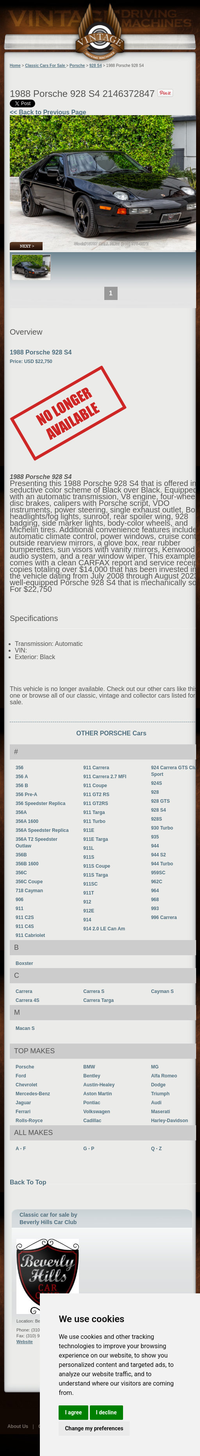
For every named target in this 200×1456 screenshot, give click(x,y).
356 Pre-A (26, 794)
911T (88, 893)
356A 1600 (27, 821)
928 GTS (160, 801)
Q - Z (156, 1148)
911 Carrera (96, 767)
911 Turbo (94, 821)
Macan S (25, 1028)
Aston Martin (97, 1093)
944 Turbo (162, 864)
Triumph (160, 1093)
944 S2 (158, 855)
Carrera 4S (27, 1000)
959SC (158, 872)
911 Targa (94, 812)
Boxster (24, 963)
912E (88, 911)
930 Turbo (162, 828)
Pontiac (91, 1102)
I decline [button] (106, 1412)
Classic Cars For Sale (45, 65)
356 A (22, 776)
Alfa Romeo (164, 1076)
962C (156, 881)
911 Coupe (95, 785)
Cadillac (92, 1120)
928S (156, 819)
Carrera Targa (98, 1000)
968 (155, 899)
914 (87, 920)
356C (21, 872)
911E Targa (95, 839)
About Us (17, 1426)
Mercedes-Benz (33, 1093)
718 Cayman (29, 890)
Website (24, 1341)
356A (21, 812)
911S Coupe (96, 866)
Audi (156, 1102)
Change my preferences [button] (94, 1428)
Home (15, 65)
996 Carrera (164, 917)
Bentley (91, 1076)
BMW (89, 1067)
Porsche (25, 1067)
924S (156, 783)
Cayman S (162, 991)
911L (88, 848)
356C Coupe (29, 881)
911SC (90, 884)
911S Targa (95, 875)
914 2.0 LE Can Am (104, 928)
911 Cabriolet (30, 935)
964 (155, 890)
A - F (21, 1148)
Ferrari (23, 1111)
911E (88, 830)
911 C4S (25, 926)
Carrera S (93, 991)
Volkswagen (96, 1111)
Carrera (24, 991)
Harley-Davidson (169, 1120)
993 (155, 908)
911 (19, 908)
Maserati (160, 1111)
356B (21, 855)
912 (87, 902)
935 (155, 837)
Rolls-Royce (29, 1120)
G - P (88, 1148)
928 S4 (158, 810)
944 (155, 846)
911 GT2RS (95, 803)
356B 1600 (27, 864)
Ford (21, 1076)
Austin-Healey (98, 1085)
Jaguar (23, 1102)
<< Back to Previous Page (48, 112)
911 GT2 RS (96, 794)
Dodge (158, 1085)
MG (155, 1067)
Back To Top (28, 1182)
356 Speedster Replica (40, 803)
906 (19, 899)
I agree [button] (73, 1412)
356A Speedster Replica (42, 830)
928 (155, 792)
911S (88, 857)
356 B (22, 785)
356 (19, 767)
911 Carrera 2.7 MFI (104, 776)
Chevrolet (26, 1085)
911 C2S (25, 917)
